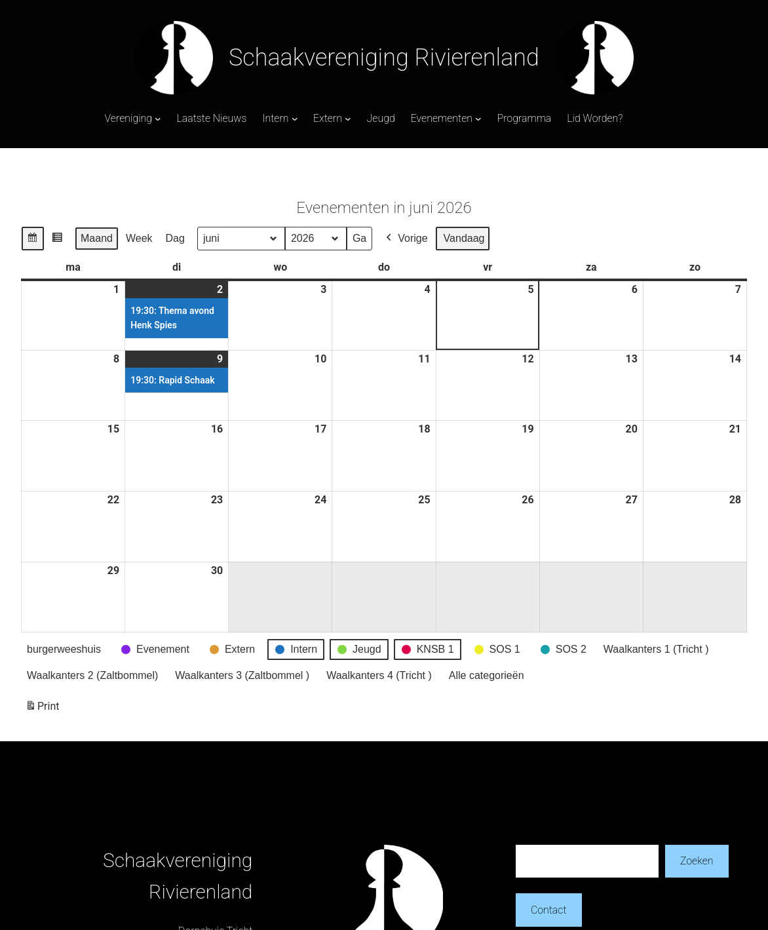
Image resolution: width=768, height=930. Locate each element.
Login (650, 118)
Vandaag (464, 238)
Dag (175, 238)
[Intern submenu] (295, 118)
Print (42, 708)
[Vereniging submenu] (158, 118)
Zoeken (697, 861)
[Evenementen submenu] (478, 118)
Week (139, 238)
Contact (549, 910)
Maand (97, 238)
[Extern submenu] (348, 118)
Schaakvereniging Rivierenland (384, 57)
